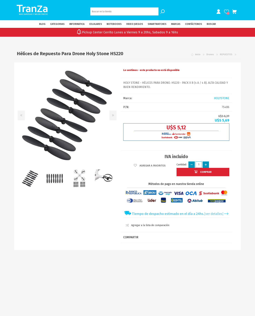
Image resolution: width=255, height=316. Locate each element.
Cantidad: (182, 164)
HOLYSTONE (221, 98)
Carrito (234, 12)
